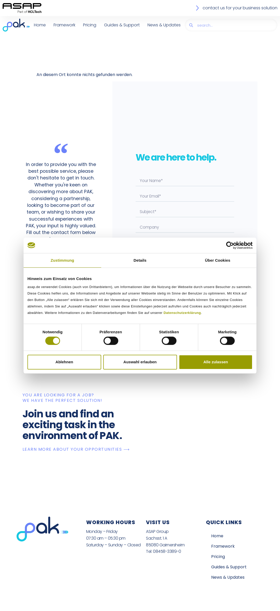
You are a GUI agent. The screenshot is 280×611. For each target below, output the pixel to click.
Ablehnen (64, 362)
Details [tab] (140, 260)
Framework (64, 25)
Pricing (89, 25)
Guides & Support (122, 25)
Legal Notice (136, 604)
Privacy (109, 604)
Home (40, 25)
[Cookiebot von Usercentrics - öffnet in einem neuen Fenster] (230, 245)
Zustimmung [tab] (62, 260)
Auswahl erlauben (140, 362)
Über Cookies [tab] (217, 260)
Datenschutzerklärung (182, 313)
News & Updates (164, 25)
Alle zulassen (215, 362)
